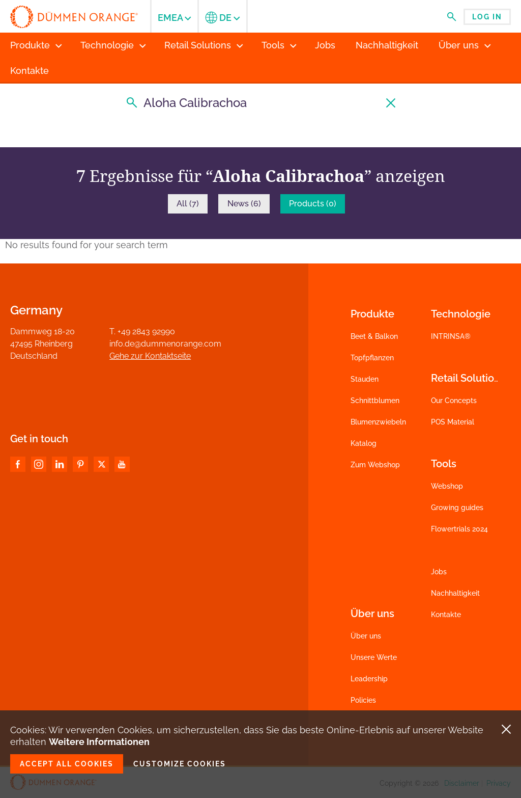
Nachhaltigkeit (455, 593)
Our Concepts (454, 400)
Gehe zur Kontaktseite (150, 356)
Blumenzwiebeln (378, 422)
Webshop (447, 486)
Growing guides (457, 507)
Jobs (439, 572)
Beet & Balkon (374, 336)
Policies (363, 700)
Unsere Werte (374, 657)
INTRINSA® (451, 336)
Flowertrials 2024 (459, 529)
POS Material (452, 422)
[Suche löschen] (392, 103)
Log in (487, 17)
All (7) (188, 203)
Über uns (366, 636)
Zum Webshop (375, 465)
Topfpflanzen (372, 358)
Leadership (369, 679)
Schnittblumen (375, 400)
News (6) (244, 203)
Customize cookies (179, 764)
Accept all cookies (66, 764)
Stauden (365, 379)
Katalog (364, 443)
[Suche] (260, 103)
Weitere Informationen (99, 741)
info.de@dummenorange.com (165, 344)
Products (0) (312, 203)
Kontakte (446, 614)
